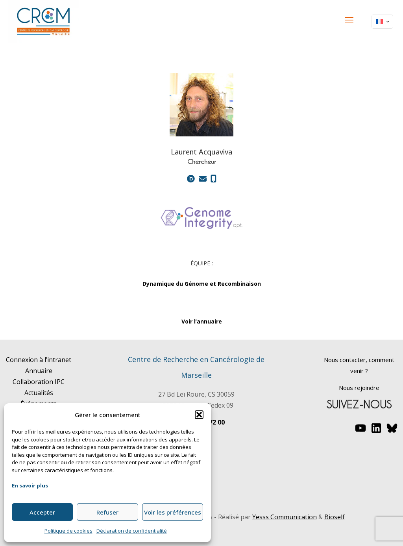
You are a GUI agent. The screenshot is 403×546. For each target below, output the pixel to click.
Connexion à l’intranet (38, 359)
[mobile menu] (349, 19)
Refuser (107, 512)
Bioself (334, 517)
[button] (199, 415)
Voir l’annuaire (201, 321)
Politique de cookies (68, 530)
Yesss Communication (284, 517)
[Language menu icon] (382, 22)
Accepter (42, 512)
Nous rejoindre (359, 388)
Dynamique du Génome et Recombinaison (201, 283)
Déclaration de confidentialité (131, 530)
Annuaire (38, 370)
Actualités (38, 392)
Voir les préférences (172, 512)
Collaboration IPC (39, 381)
